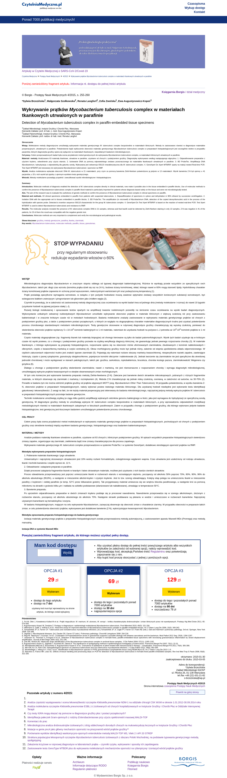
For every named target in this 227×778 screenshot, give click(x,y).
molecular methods (64, 223)
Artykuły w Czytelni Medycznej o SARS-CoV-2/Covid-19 (55, 71)
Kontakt (199, 12)
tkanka (71, 221)
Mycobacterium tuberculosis (43, 223)
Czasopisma (196, 3)
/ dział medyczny (183, 92)
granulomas (90, 223)
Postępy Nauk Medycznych (50, 76)
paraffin (76, 223)
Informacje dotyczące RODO (90, 765)
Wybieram (53, 591)
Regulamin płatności (85, 769)
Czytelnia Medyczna (29, 76)
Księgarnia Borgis (137, 765)
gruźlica (40, 221)
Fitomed (132, 769)
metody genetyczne (52, 221)
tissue (82, 223)
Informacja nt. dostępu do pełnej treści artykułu (98, 83)
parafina (64, 221)
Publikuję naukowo (138, 762)
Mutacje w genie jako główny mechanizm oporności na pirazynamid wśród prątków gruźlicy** (78, 729)
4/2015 (65, 76)
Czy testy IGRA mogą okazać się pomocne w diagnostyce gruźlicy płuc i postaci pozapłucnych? (76, 713)
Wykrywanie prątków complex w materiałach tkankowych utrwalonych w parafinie (111, 76)
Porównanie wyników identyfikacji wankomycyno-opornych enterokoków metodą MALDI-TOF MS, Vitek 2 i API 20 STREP (90, 733)
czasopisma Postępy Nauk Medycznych (184, 686)
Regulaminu (158, 551)
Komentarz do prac (37, 721)
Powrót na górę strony (187, 692)
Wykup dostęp (195, 7)
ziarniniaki (79, 221)
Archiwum (78, 762)
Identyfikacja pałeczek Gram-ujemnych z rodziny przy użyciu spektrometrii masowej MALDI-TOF (87, 717)
